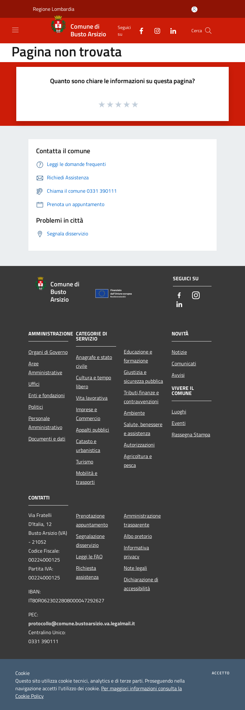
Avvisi (178, 375)
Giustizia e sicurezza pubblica (143, 376)
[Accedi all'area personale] (194, 9)
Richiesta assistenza (87, 572)
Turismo (84, 461)
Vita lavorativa (92, 398)
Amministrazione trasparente (142, 520)
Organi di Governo (48, 352)
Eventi (179, 423)
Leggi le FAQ (89, 556)
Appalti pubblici (92, 430)
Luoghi (179, 411)
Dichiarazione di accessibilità (141, 584)
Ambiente (134, 413)
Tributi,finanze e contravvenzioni (141, 397)
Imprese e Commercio (88, 413)
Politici (35, 407)
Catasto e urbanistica (88, 445)
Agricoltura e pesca (138, 460)
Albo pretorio (138, 536)
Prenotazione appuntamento (92, 520)
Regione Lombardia (53, 9)
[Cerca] (208, 30)
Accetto (221, 673)
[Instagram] (154, 30)
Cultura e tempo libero (93, 382)
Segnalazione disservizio (90, 540)
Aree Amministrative (45, 368)
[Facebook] (138, 30)
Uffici (34, 384)
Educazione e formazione (138, 356)
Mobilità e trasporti (86, 477)
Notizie (179, 352)
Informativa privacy (136, 552)
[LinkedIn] (170, 30)
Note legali (135, 568)
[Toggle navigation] (15, 30)
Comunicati (184, 363)
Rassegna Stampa (191, 434)
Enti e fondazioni (46, 395)
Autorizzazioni (139, 444)
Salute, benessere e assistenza (143, 428)
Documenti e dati (46, 438)
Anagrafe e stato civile (94, 361)
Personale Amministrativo (45, 422)
